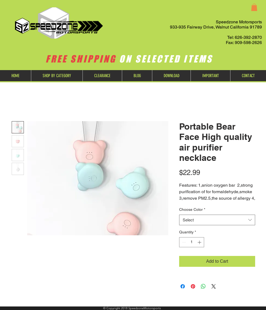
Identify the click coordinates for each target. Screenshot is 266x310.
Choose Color (192, 209)
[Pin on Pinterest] (193, 286)
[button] (254, 7)
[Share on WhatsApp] (203, 286)
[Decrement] (183, 242)
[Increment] (200, 242)
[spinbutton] (192, 242)
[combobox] (217, 220)
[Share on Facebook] (182, 286)
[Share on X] (213, 286)
